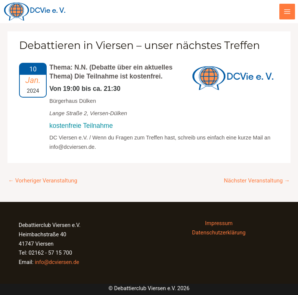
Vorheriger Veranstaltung (41, 179)
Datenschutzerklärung (218, 231)
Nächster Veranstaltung (258, 179)
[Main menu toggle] (287, 11)
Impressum (218, 222)
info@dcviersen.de (57, 261)
